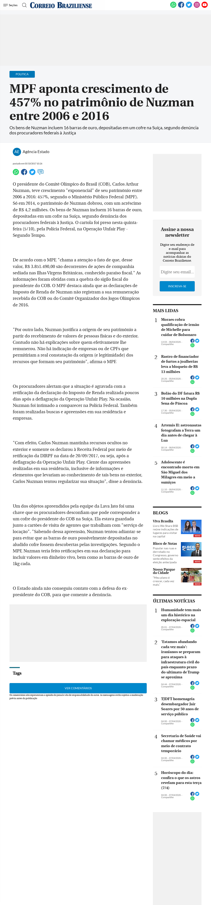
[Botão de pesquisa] (23, 5)
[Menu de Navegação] (11, 5)
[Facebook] (181, 7)
